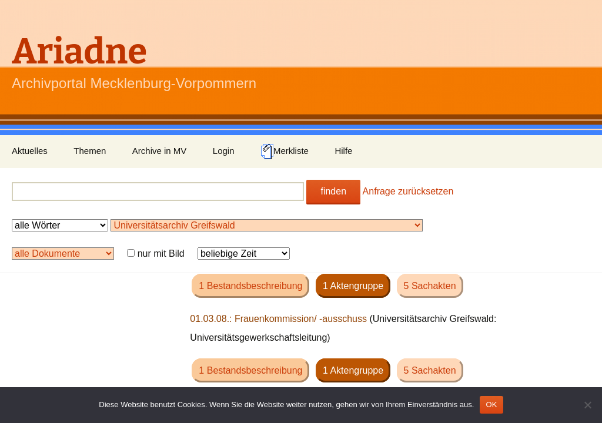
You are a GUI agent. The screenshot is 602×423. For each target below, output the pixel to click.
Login (224, 151)
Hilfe (343, 151)
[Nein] (587, 405)
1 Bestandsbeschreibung (250, 286)
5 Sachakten (430, 286)
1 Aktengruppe (353, 286)
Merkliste (284, 151)
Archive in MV (159, 151)
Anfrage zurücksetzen (408, 191)
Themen (89, 151)
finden (333, 191)
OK (491, 404)
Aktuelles (30, 151)
